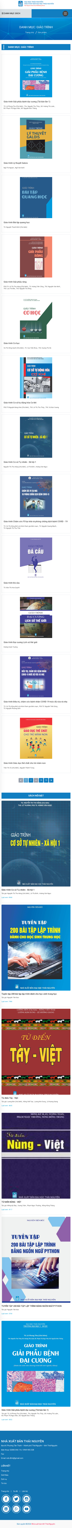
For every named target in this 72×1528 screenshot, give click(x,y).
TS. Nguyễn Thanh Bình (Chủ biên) (15, 227)
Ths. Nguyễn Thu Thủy (32, 106)
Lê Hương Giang (52, 1101)
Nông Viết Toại (28, 1101)
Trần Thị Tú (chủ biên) (11, 768)
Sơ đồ (15, 1491)
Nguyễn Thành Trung (27, 768)
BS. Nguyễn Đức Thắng (29, 108)
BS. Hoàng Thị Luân (47, 106)
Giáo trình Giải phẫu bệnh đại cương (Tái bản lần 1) (27, 101)
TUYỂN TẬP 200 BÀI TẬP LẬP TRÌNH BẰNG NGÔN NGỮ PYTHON (32, 1306)
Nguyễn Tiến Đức (13, 997)
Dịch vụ (4, 1479)
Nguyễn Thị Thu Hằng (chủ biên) (15, 467)
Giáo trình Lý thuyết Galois (16, 163)
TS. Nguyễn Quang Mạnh (47, 526)
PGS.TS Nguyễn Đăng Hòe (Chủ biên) (16, 407)
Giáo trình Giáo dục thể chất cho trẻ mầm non (25, 763)
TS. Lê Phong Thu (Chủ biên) (13, 106)
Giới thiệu (4, 1475)
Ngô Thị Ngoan (9, 168)
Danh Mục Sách (11, 13)
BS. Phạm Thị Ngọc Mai (12, 108)
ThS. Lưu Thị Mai (9, 288)
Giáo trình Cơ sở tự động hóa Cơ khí (20, 402)
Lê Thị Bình (31, 467)
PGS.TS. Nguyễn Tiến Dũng (48, 706)
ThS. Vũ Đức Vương (52, 407)
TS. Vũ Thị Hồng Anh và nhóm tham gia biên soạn (21, 526)
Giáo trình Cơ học (12, 343)
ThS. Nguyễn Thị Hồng (23, 288)
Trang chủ (29, 32)
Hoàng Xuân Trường (11, 647)
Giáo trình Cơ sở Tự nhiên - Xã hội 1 (20, 462)
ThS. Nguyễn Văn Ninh (52, 286)
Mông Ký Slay (12, 1205)
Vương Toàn (22, 1205)
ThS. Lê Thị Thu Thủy (37, 407)
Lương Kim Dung (40, 1101)
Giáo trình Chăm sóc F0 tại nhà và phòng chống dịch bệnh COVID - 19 (35, 521)
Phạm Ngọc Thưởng (34, 1205)
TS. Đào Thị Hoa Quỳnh (12, 587)
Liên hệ (25, 1491)
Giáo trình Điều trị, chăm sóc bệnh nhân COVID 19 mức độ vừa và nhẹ (35, 702)
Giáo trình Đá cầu (12, 583)
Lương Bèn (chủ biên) (14, 1101)
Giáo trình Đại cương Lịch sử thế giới (20, 642)
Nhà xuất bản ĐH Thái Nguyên (43, 1524)
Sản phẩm (42, 32)
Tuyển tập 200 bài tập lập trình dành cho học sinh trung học (29, 994)
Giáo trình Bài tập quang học (17, 222)
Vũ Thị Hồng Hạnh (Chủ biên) (14, 348)
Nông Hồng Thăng (48, 1205)
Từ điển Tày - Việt (10, 1098)
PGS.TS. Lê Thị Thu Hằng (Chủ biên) (16, 286)
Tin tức (4, 1483)
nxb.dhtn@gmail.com (14, 1458)
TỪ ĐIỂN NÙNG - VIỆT (11, 1202)
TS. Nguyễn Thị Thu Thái (12, 528)
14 (41, 780)
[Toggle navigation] (65, 13)
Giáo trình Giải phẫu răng (15, 282)
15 (46, 780)
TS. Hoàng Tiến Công (36, 286)
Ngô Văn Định (20, 168)
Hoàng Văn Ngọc (41, 467)
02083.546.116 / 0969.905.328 (22, 1450)
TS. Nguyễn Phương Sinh (12, 708)
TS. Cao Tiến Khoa (31, 348)
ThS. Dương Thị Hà (44, 348)
